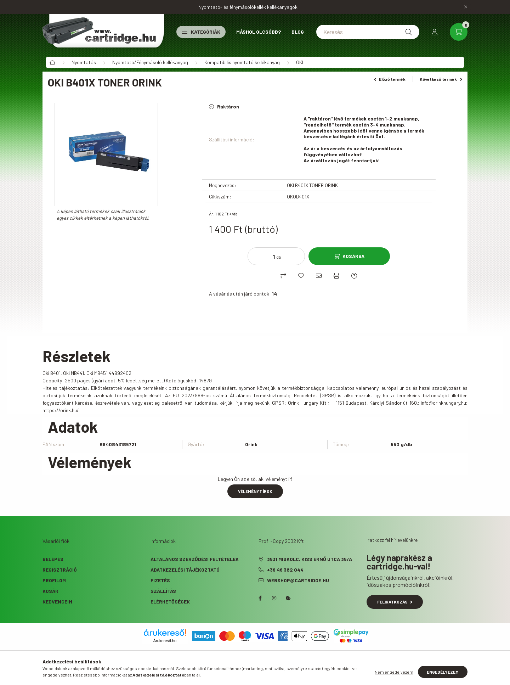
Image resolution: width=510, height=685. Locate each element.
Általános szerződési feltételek (195, 559)
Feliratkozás (394, 601)
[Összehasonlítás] (283, 276)
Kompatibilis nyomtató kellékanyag (242, 62)
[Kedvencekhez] (301, 276)
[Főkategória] (52, 62)
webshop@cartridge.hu (298, 580)
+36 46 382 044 (285, 570)
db (278, 256)
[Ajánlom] (319, 276)
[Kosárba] (349, 256)
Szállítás (163, 591)
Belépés (52, 559)
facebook (260, 598)
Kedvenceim (57, 602)
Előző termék (390, 79)
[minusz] (256, 256)
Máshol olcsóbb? (258, 32)
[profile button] (434, 32)
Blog (297, 32)
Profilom (54, 580)
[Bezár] (465, 7)
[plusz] (295, 256)
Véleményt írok (255, 491)
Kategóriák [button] (201, 32)
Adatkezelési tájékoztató (185, 570)
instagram (274, 598)
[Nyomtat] (336, 276)
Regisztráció (59, 570)
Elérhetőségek (170, 602)
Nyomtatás (84, 62)
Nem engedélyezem (394, 671)
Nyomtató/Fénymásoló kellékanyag (150, 62)
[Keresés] (367, 32)
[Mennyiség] (268, 256)
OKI (299, 62)
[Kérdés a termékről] (354, 276)
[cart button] (459, 32)
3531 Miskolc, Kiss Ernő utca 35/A (309, 559)
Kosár (50, 591)
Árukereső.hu (164, 641)
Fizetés (160, 580)
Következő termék (441, 79)
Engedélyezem (443, 671)
